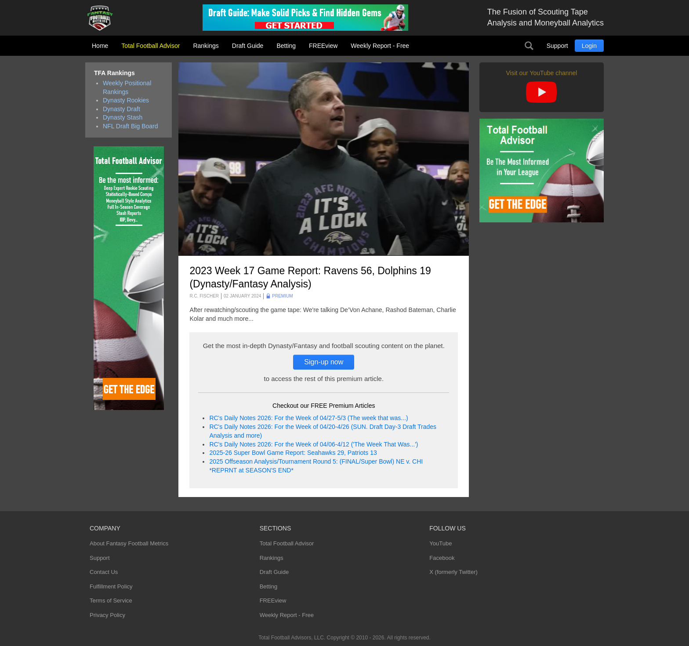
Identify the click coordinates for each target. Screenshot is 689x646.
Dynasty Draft (121, 109)
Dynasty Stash (122, 117)
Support (557, 45)
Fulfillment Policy (111, 586)
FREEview (323, 45)
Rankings (205, 45)
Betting (286, 45)
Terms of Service (111, 600)
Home (100, 45)
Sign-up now (323, 362)
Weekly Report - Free (380, 45)
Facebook (441, 558)
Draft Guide (248, 45)
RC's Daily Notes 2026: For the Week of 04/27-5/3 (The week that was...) (308, 417)
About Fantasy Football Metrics (129, 543)
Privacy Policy (107, 615)
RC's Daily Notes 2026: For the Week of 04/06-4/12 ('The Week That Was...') (313, 444)
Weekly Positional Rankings (127, 87)
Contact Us (104, 572)
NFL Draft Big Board (130, 126)
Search (529, 46)
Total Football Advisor (150, 45)
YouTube (440, 543)
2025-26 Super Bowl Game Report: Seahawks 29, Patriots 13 (293, 452)
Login (589, 45)
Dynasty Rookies (126, 100)
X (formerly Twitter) (453, 572)
